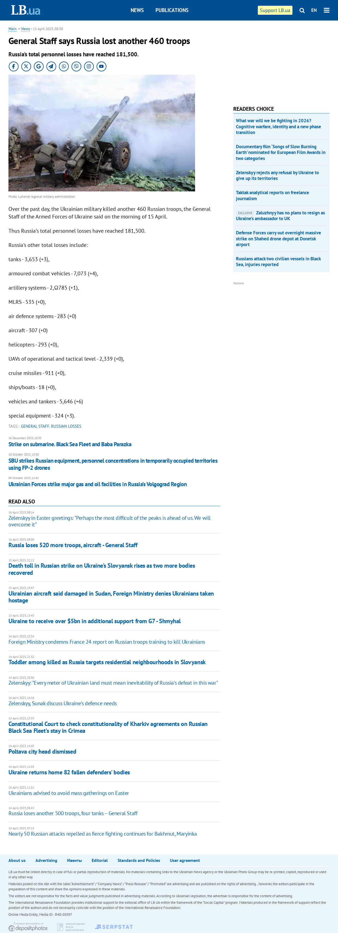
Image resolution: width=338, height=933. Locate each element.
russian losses (66, 426)
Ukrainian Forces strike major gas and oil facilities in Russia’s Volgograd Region (97, 484)
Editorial (100, 860)
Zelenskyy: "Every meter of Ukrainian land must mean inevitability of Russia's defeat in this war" (113, 682)
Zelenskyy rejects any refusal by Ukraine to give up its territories (277, 175)
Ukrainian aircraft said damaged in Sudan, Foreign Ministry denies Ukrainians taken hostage (111, 597)
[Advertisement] (274, 60)
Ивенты (74, 860)
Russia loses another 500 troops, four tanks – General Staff (72, 813)
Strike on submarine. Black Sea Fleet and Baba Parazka (69, 444)
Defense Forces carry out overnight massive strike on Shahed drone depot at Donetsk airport (278, 238)
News (137, 10)
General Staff (35, 426)
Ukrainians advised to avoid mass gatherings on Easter (68, 793)
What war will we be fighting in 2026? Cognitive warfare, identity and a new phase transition (278, 126)
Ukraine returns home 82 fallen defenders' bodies (69, 772)
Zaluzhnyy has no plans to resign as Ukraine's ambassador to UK (280, 215)
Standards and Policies (139, 860)
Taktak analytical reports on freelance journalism (272, 195)
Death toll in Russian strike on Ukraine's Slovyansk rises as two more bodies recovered (101, 569)
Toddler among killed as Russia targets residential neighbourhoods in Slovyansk (107, 662)
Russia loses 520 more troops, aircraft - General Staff (72, 545)
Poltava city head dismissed (42, 751)
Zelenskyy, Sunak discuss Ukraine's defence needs (62, 703)
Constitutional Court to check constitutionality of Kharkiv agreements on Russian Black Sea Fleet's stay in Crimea (108, 727)
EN (314, 10)
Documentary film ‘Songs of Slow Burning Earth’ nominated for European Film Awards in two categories (280, 152)
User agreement (185, 860)
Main (12, 28)
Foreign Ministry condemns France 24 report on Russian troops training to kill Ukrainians (106, 641)
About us (17, 860)
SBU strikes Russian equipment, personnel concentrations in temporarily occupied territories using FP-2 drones (112, 464)
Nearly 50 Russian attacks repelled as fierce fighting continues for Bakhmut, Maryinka (102, 833)
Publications (172, 10)
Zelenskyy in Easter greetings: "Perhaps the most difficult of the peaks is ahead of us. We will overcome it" (109, 521)
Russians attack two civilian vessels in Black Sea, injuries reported (278, 261)
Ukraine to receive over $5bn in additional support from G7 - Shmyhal (94, 621)
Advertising (46, 860)
